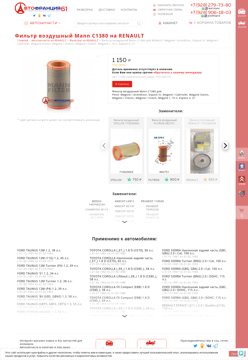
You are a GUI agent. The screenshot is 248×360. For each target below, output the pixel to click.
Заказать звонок (171, 5)
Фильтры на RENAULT (84, 40)
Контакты (129, 10)
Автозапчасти (40, 23)
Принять (237, 353)
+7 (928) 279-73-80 (210, 5)
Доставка (107, 10)
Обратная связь (170, 10)
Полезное (165, 14)
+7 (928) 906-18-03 (210, 13)
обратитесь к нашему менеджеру (177, 72)
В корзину (122, 84)
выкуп (242, 13)
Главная (22, 40)
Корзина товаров (212, 23)
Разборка (85, 10)
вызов (242, 24)
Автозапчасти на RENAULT (49, 40)
